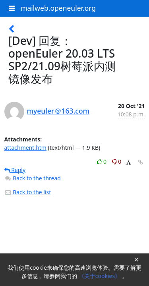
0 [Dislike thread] (117, 161)
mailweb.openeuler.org (58, 8)
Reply (15, 170)
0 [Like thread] (102, 161)
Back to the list (27, 192)
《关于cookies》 (100, 276)
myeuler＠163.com (58, 111)
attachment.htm (25, 147)
